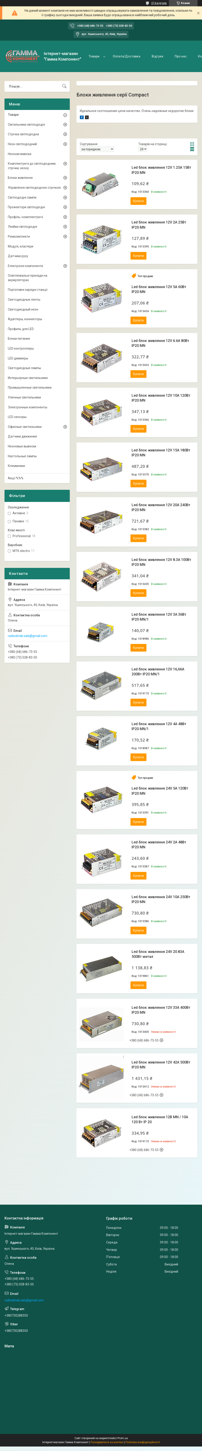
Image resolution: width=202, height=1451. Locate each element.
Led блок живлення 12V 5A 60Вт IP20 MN (159, 289)
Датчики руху (18, 256)
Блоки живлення (20, 177)
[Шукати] (64, 86)
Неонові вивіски (19, 154)
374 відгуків (159, 3)
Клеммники (16, 466)
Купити (138, 201)
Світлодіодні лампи (22, 197)
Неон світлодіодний (22, 144)
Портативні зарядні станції (27, 289)
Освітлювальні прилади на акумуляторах (27, 278)
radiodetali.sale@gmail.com (27, 636)
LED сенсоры (17, 417)
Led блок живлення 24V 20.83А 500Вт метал (158, 954)
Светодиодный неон (23, 309)
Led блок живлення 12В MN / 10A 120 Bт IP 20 (160, 1119)
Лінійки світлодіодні (22, 226)
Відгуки (157, 56)
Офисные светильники (25, 427)
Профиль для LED (21, 329)
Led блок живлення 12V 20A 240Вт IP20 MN (161, 507)
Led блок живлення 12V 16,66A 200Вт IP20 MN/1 (158, 671)
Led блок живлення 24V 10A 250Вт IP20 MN (161, 899)
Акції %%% (15, 478)
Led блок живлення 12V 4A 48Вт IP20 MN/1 (159, 726)
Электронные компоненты (27, 407)
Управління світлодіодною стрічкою (34, 187)
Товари (94, 56)
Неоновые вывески (22, 446)
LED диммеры (18, 358)
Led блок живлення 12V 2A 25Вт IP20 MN (159, 224)
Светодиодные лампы (24, 368)
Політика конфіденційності (143, 1442)
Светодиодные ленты (24, 299)
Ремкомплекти (19, 236)
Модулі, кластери (20, 246)
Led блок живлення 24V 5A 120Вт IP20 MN (160, 790)
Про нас (181, 56)
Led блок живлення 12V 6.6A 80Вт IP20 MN (160, 343)
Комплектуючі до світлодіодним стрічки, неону (32, 166)
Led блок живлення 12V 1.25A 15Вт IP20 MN (161, 170)
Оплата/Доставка (126, 56)
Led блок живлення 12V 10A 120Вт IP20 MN (161, 398)
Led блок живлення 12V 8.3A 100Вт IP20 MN (161, 562)
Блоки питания (19, 338)
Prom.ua (122, 1438)
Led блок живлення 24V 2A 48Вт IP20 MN (159, 844)
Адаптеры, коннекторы (25, 319)
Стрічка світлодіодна (23, 134)
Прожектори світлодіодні (26, 207)
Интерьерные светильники (28, 378)
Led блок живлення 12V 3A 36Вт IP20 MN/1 (159, 617)
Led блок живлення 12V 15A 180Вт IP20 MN (161, 452)
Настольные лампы (22, 456)
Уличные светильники (24, 397)
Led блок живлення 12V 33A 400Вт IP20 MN (161, 1010)
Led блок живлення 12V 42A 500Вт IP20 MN (161, 1064)
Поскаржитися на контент (106, 1442)
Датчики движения (22, 436)
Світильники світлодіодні (26, 124)
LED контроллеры (21, 348)
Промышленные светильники (30, 387)
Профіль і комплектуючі (25, 217)
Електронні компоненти (25, 266)
